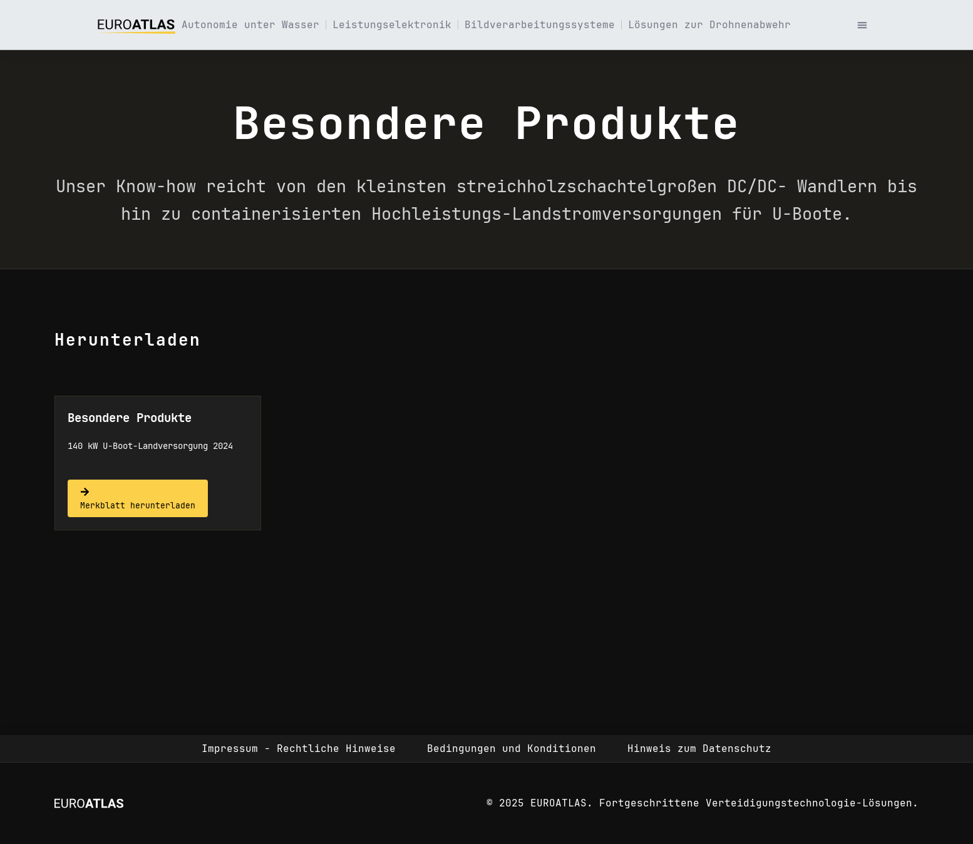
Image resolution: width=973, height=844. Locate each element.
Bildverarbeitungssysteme (540, 24)
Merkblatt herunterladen (137, 505)
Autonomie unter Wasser (250, 24)
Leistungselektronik (391, 24)
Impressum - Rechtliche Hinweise (299, 748)
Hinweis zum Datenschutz (699, 748)
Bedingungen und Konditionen (511, 748)
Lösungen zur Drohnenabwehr (709, 24)
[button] (862, 25)
